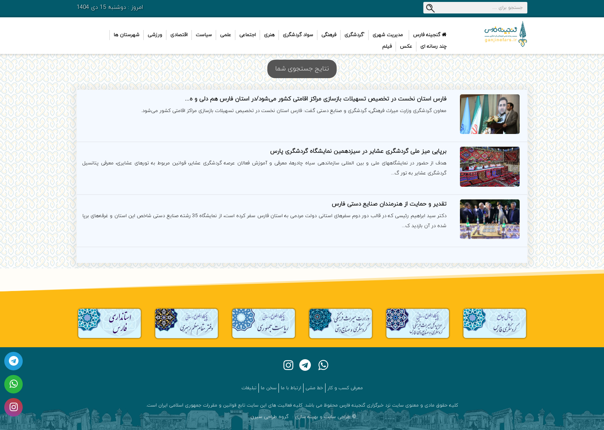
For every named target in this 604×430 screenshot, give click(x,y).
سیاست (204, 35)
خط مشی (314, 388)
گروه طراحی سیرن (269, 416)
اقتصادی (179, 35)
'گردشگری (354, 35)
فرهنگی (328, 35)
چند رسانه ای (433, 46)
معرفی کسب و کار (345, 388)
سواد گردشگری (298, 35)
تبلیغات (249, 388)
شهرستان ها (126, 35)
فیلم (387, 46)
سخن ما (269, 388)
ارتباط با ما (291, 388)
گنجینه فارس (429, 35)
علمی (225, 35)
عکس (406, 46)
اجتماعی (247, 35)
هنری (269, 35)
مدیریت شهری (387, 35)
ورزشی (155, 35)
